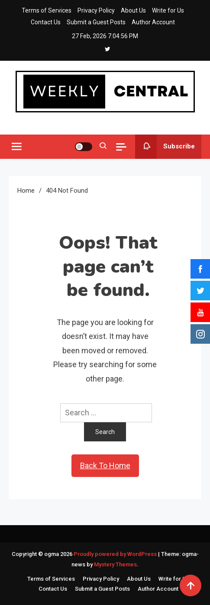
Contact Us (46, 22)
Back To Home (105, 465)
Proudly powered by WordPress (116, 554)
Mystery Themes (115, 564)
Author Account (153, 22)
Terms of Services (46, 10)
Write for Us (168, 10)
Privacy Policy (96, 10)
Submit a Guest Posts (96, 22)
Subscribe (165, 147)
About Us (133, 10)
